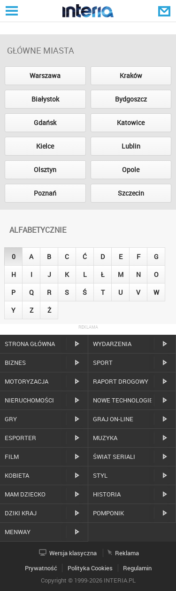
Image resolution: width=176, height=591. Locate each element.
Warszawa (45, 75)
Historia (107, 494)
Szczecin (131, 193)
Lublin (131, 146)
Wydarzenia (112, 343)
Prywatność (41, 568)
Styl (100, 475)
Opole (130, 169)
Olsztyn (45, 169)
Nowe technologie (123, 400)
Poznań (45, 193)
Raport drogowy (120, 381)
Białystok (45, 99)
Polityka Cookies (90, 568)
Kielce (45, 146)
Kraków (131, 75)
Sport (103, 362)
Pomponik (108, 513)
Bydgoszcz (131, 99)
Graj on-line (113, 419)
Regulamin (137, 568)
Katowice (131, 122)
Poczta (165, 11)
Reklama (127, 553)
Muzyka (105, 437)
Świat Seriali (114, 456)
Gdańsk (45, 122)
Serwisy (11, 10)
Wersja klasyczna (73, 553)
